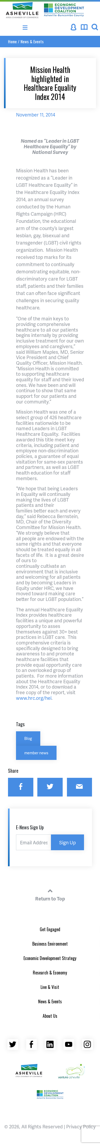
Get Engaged (50, 929)
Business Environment (50, 944)
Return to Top (50, 894)
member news (36, 752)
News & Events (32, 41)
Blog (28, 738)
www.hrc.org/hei (33, 697)
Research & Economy (50, 972)
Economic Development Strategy (49, 958)
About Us (50, 1016)
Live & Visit (50, 987)
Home (12, 41)
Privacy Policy (81, 1126)
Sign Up (67, 842)
